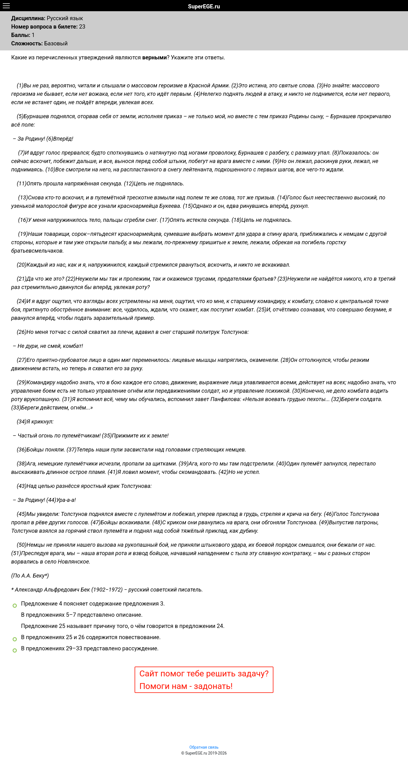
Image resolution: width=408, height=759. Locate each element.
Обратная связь (204, 747)
